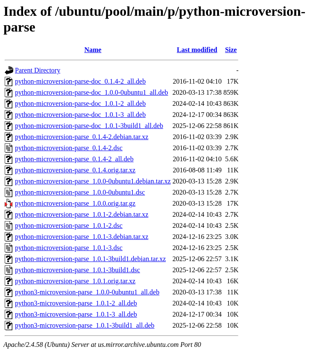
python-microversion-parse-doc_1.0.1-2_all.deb (80, 103)
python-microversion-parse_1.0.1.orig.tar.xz (75, 281)
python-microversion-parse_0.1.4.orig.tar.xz (75, 170)
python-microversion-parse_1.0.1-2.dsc (69, 225)
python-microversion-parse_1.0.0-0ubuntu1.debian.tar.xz (93, 181)
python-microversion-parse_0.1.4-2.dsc (69, 147)
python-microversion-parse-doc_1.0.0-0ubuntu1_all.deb (91, 92)
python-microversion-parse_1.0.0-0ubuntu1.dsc (80, 192)
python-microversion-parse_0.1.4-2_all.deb (74, 159)
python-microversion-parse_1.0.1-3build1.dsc (77, 269)
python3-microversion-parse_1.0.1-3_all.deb (76, 314)
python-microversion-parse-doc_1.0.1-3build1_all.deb (89, 125)
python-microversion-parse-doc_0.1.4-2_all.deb (80, 81)
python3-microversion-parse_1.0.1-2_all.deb (76, 303)
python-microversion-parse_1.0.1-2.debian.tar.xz (81, 214)
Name (92, 49)
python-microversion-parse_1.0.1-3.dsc (69, 247)
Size (231, 49)
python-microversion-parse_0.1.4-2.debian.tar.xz (81, 136)
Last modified (197, 49)
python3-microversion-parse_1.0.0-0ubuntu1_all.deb (87, 292)
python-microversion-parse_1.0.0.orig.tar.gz (75, 203)
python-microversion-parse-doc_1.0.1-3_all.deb (80, 114)
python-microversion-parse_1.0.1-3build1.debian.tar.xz (90, 258)
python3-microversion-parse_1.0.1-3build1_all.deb (85, 325)
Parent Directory (37, 70)
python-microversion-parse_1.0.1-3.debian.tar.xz (81, 236)
